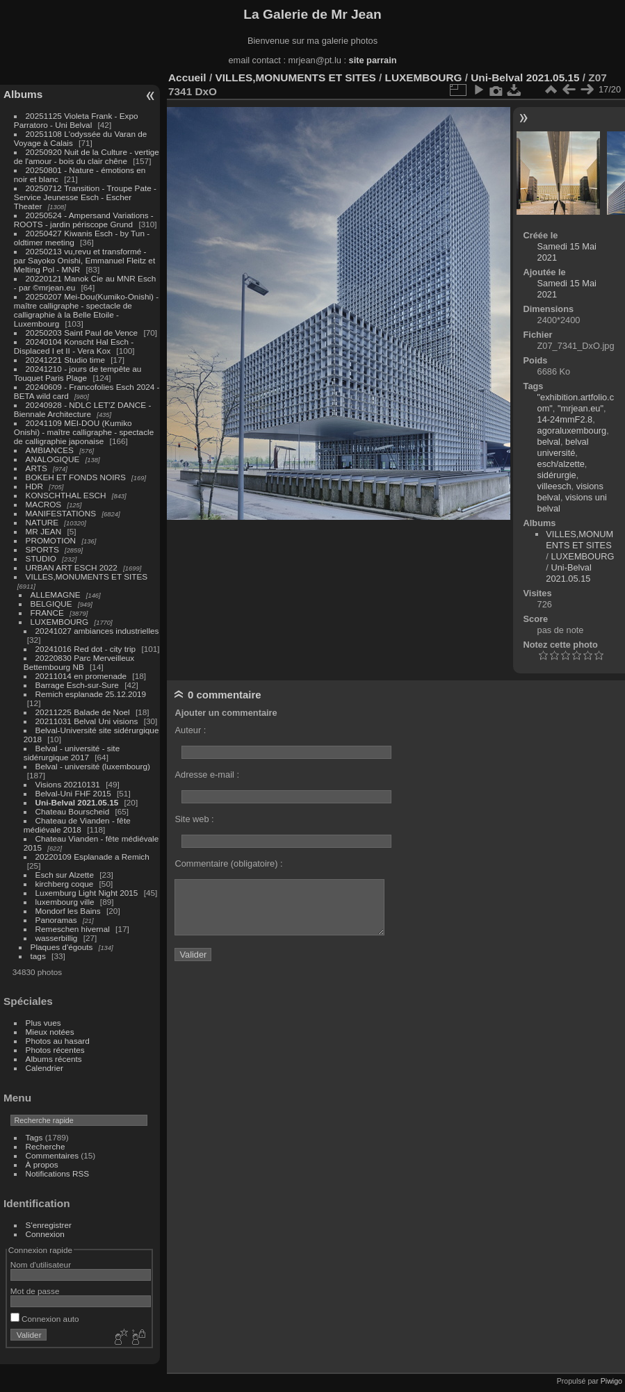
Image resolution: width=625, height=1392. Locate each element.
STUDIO (41, 558)
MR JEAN (44, 531)
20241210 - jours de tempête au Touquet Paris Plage (78, 373)
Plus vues (43, 1022)
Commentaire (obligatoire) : (228, 863)
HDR (35, 486)
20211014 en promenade (81, 675)
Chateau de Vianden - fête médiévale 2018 (77, 825)
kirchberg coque (64, 883)
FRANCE (47, 612)
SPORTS (42, 549)
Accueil (187, 77)
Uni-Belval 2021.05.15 (77, 802)
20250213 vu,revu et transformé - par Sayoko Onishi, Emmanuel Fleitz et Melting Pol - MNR (84, 260)
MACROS (44, 504)
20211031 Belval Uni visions (86, 721)
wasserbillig (56, 937)
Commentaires (52, 1155)
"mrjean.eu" (580, 408)
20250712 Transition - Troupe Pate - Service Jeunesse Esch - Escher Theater (85, 197)
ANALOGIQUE (53, 459)
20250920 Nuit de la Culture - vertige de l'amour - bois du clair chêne (86, 156)
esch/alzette (561, 464)
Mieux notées (50, 1031)
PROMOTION (51, 540)
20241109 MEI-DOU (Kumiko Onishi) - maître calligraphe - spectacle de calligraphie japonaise (84, 431)
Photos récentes (55, 1049)
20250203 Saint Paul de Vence (82, 332)
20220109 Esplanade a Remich (92, 856)
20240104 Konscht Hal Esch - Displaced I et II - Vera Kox (73, 346)
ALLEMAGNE (56, 594)
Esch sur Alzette (64, 874)
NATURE (42, 522)
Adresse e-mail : (206, 774)
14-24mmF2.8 (565, 419)
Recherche (45, 1146)
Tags (34, 1137)
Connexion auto (44, 1318)
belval (548, 441)
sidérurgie (556, 475)
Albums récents (54, 1058)
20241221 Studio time (67, 359)
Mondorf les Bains (68, 910)
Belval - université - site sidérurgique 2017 (72, 753)
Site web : (193, 819)
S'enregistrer (49, 1224)
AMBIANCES (50, 450)
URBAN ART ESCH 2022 (71, 567)
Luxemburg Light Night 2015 (86, 892)
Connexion (45, 1233)
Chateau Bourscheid (72, 811)
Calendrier (44, 1067)
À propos (42, 1164)
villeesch (554, 486)
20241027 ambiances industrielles (97, 630)
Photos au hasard (58, 1040)
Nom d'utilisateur (40, 1264)
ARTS (36, 468)
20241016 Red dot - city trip (85, 648)
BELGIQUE (51, 603)
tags (38, 955)
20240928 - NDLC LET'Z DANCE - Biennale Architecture (83, 409)
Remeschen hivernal (72, 928)
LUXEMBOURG (60, 621)
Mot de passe (35, 1290)
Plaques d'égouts (62, 946)
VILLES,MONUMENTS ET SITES (87, 576)
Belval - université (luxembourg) (92, 766)
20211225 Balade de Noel (82, 712)
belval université (563, 447)
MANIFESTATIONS (61, 513)
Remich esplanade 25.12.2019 (91, 693)
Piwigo (611, 1381)
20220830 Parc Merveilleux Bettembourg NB (79, 662)
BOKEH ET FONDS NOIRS (76, 477)
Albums (22, 94)
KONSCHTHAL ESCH (66, 495)
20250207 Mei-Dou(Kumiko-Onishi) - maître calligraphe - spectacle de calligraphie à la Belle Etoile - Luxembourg (86, 310)
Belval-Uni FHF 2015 (73, 793)
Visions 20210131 (67, 784)
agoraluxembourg (572, 430)
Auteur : (190, 730)
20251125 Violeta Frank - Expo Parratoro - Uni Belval (76, 120)
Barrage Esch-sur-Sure (77, 684)
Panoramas (56, 919)
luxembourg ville (65, 901)
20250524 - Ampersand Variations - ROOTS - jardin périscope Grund (84, 220)
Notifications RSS (58, 1173)
